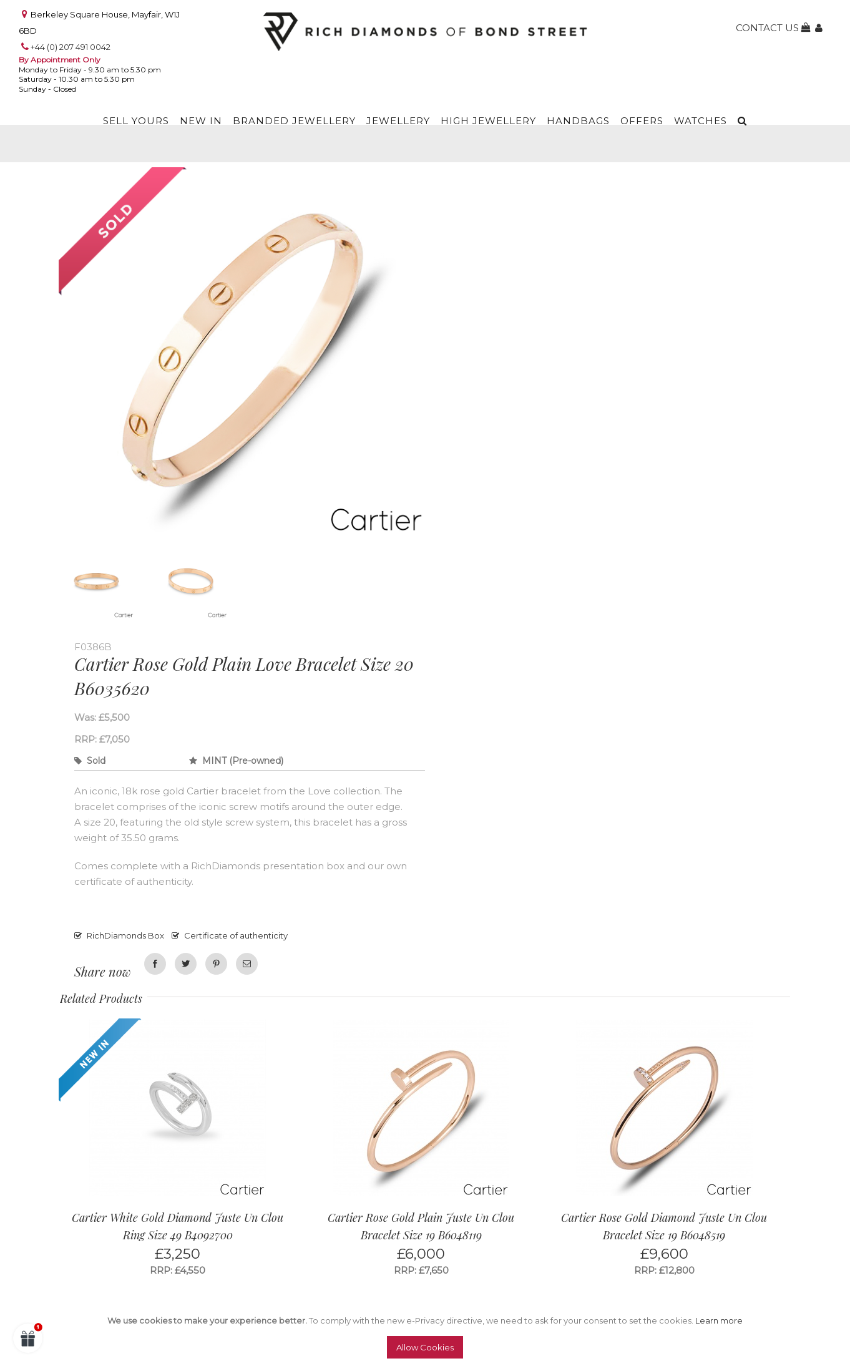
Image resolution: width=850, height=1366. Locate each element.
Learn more (719, 1320)
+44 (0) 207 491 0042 (70, 47)
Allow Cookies (425, 1347)
